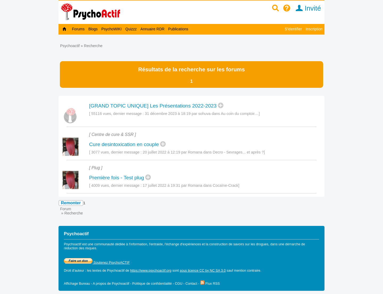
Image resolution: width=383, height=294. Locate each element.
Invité (306, 8)
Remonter (71, 203)
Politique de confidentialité (152, 283)
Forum (65, 209)
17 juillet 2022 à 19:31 (161, 185)
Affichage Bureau (77, 283)
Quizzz (131, 29)
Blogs (93, 29)
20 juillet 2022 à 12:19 (161, 152)
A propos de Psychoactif (111, 283)
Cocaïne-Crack (225, 185)
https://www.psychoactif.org (150, 270)
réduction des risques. (80, 248)
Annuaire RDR (152, 29)
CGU (178, 283)
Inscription (314, 29)
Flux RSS (210, 283)
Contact (191, 283)
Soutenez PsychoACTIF (97, 262)
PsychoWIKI (111, 29)
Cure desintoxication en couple (124, 144)
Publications (178, 29)
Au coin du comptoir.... (240, 113)
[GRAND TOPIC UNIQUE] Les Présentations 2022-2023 (153, 106)
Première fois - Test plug (116, 177)
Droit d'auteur (74, 270)
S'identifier (293, 29)
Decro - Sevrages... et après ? (238, 152)
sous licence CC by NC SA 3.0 (203, 270)
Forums (78, 29)
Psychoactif (70, 46)
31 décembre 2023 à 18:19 (168, 113)
